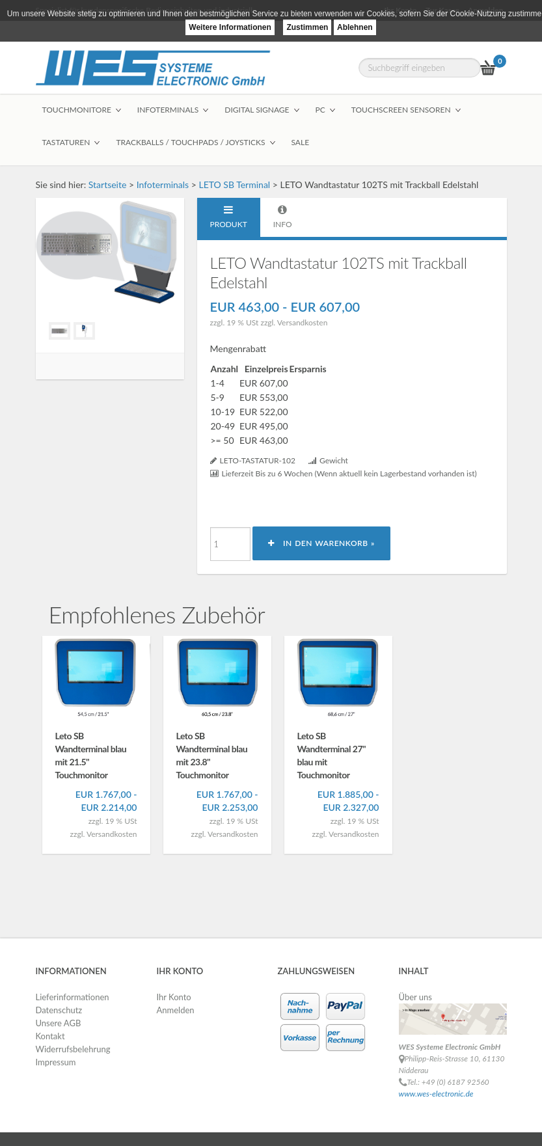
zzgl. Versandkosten (293, 322)
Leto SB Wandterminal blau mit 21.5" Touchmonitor (91, 755)
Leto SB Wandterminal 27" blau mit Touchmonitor (331, 755)
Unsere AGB (58, 1023)
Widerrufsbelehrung (73, 1049)
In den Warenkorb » (321, 543)
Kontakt (50, 1036)
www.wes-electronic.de (436, 1093)
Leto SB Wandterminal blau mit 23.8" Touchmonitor (212, 755)
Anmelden (176, 1010)
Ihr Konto (174, 997)
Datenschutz (59, 1010)
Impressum (56, 1062)
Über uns (416, 997)
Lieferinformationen (72, 997)
